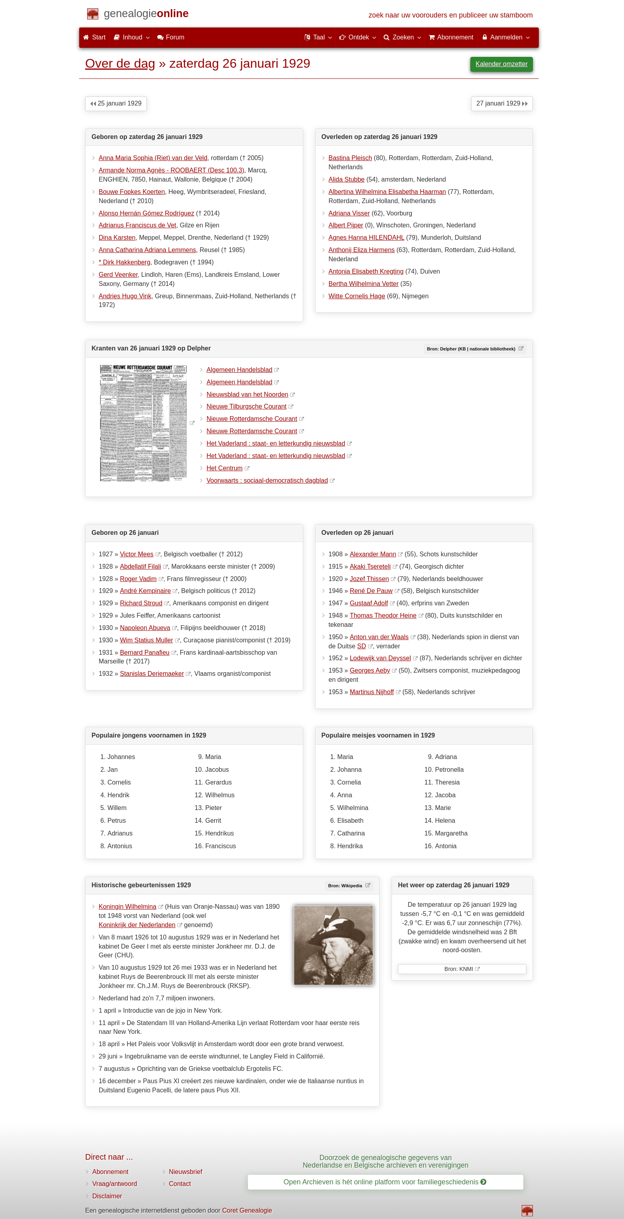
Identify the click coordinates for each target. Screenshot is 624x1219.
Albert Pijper (346, 225)
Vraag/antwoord (114, 1183)
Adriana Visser (349, 213)
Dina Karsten (117, 237)
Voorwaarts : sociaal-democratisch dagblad (267, 480)
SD (361, 646)
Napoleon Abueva (145, 627)
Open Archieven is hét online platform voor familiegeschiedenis (385, 1182)
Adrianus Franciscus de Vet (137, 225)
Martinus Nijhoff (372, 692)
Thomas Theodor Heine (383, 615)
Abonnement (110, 1171)
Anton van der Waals (379, 637)
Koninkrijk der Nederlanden (137, 925)
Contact (180, 1183)
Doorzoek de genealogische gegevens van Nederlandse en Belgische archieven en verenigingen (386, 1161)
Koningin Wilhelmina (127, 906)
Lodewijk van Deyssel (380, 658)
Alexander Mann (373, 554)
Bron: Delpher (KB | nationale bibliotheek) (472, 348)
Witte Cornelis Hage (357, 296)
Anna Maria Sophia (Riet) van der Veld (153, 158)
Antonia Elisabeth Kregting (366, 271)
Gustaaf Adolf (369, 603)
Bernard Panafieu (145, 652)
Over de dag (120, 63)
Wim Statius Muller (146, 640)
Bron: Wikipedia (345, 885)
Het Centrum (225, 468)
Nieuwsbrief (186, 1171)
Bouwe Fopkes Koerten (132, 191)
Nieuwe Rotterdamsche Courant (252, 418)
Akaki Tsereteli (370, 566)
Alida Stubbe (347, 179)
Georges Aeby (370, 670)
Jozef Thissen (369, 578)
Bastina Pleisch (350, 158)
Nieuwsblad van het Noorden (247, 394)
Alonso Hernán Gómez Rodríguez (146, 213)
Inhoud (131, 37)
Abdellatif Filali (140, 566)
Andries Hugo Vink (125, 296)
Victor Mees (136, 554)
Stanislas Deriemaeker (152, 673)
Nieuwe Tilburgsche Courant (247, 406)
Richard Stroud (141, 603)
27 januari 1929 (502, 103)
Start (94, 37)
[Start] (146, 15)
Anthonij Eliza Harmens (362, 250)
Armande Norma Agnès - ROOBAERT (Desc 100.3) (171, 170)
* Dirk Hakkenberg (124, 262)
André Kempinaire (145, 590)
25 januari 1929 (116, 103)
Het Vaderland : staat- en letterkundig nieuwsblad (276, 443)
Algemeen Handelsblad (239, 369)
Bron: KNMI (459, 969)
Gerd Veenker (118, 274)
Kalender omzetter (502, 64)
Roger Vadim (138, 578)
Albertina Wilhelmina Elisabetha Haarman (387, 191)
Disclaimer (107, 1196)
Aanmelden (505, 37)
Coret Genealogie (247, 1210)
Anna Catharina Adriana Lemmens (147, 250)
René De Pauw (371, 590)
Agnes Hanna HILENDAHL (367, 237)
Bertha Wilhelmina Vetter (364, 283)
